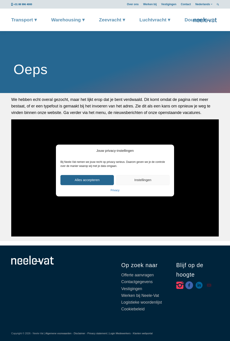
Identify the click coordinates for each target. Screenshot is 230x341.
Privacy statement (97, 333)
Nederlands (202, 4)
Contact (186, 4)
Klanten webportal (143, 333)
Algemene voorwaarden (58, 333)
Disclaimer (79, 333)
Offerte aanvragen (137, 275)
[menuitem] (133, 4)
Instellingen (142, 180)
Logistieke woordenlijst (141, 302)
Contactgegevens (137, 282)
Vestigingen (168, 4)
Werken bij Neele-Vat (140, 295)
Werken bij (150, 4)
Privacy (115, 190)
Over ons (133, 4)
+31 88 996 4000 (22, 4)
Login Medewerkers (120, 333)
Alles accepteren (87, 180)
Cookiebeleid (133, 309)
